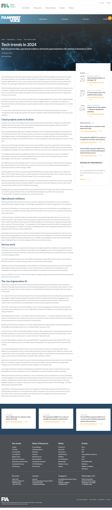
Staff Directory (62, 454)
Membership (62, 461)
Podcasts (86, 19)
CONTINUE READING (88, 130)
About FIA (61, 449)
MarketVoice (11, 39)
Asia (83, 459)
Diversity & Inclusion (18, 459)
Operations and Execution (20, 461)
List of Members (63, 459)
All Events (85, 469)
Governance (61, 452)
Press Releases (36, 447)
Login (102, 3)
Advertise (106, 19)
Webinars (35, 452)
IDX (83, 452)
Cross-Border (16, 454)
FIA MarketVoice (37, 449)
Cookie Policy (101, 499)
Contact (109, 499)
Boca (83, 447)
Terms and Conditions (82, 499)
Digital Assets (16, 457)
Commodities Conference (89, 454)
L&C (83, 449)
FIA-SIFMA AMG (87, 461)
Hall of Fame (36, 466)
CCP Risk (15, 449)
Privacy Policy (92, 499)
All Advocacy (16, 466)
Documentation (37, 459)
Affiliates (61, 457)
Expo (83, 457)
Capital (14, 447)
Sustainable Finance (18, 464)
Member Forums (63, 464)
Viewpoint (64, 19)
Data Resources (37, 457)
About (109, 3)
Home (11, 19)
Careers (60, 466)
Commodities (16, 452)
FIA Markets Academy (39, 461)
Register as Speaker (87, 466)
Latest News (43, 19)
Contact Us (61, 447)
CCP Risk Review (37, 464)
